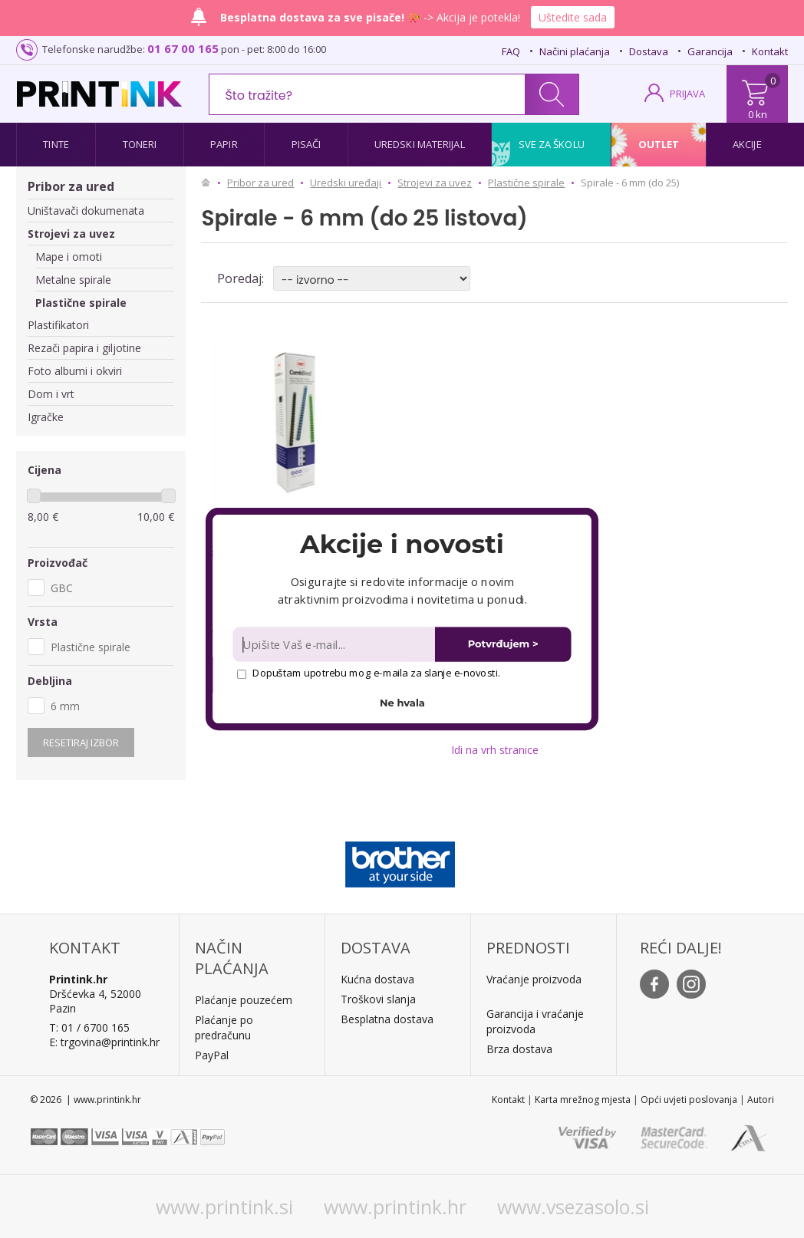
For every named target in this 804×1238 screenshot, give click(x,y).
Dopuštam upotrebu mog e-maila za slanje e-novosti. (368, 673)
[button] (401, 544)
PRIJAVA (687, 93)
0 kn (757, 114)
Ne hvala (402, 703)
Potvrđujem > (503, 643)
